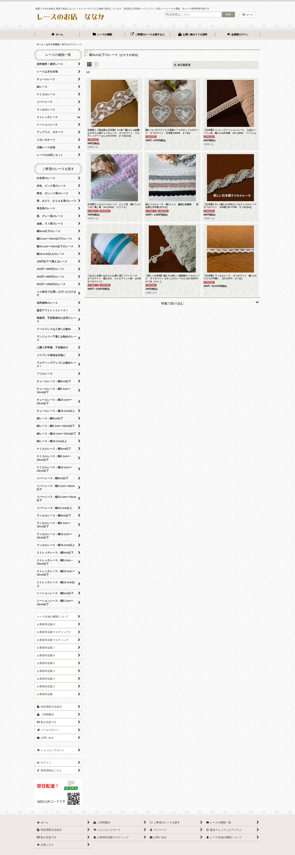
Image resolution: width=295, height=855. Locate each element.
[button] (172, 302)
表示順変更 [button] (182, 64)
